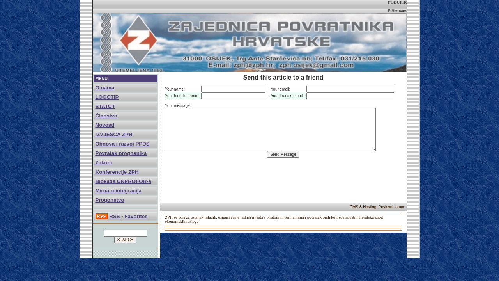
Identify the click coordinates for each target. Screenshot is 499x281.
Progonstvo (110, 200)
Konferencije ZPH (117, 172)
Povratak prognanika (121, 153)
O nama (105, 88)
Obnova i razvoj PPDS (123, 144)
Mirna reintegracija (119, 191)
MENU (102, 78)
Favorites (135, 216)
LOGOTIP (107, 97)
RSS (114, 216)
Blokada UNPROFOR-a (124, 181)
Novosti (105, 125)
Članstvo (106, 116)
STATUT (105, 106)
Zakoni (104, 162)
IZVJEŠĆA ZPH (114, 134)
